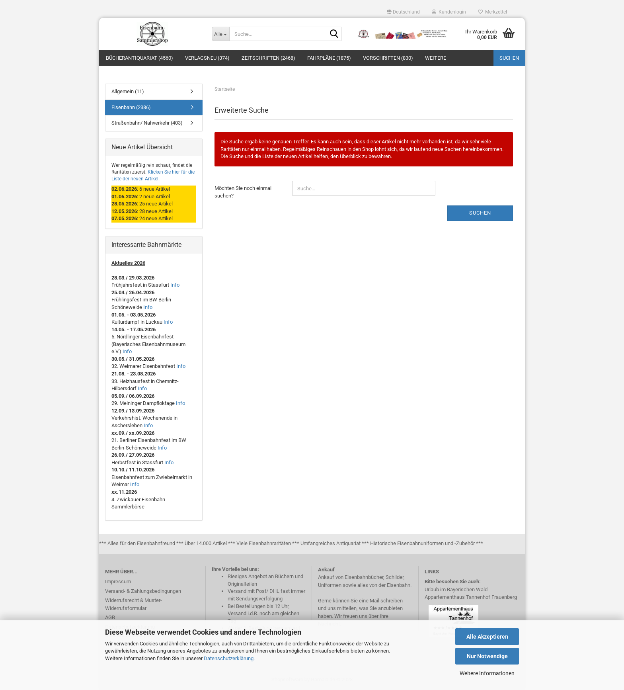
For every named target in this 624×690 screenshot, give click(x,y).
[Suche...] (220, 34)
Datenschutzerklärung (229, 658)
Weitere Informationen (487, 673)
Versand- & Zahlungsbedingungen (143, 591)
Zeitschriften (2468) (268, 58)
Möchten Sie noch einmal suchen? (242, 192)
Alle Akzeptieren (487, 636)
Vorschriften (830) (388, 58)
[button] (403, 12)
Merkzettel (492, 12)
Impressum (118, 581)
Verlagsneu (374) (207, 58)
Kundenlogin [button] (449, 12)
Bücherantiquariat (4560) (139, 58)
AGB (110, 617)
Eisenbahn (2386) (131, 107)
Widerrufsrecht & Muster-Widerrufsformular (133, 604)
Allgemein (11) (127, 91)
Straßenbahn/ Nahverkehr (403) (147, 123)
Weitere (435, 58)
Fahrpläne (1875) (329, 58)
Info (174, 285)
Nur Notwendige (487, 656)
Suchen (509, 58)
